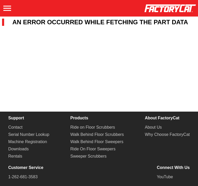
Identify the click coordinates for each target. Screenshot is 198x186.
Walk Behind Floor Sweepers (96, 142)
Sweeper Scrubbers (88, 156)
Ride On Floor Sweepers (93, 149)
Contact (15, 127)
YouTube (165, 177)
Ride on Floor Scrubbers (92, 127)
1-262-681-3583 (23, 177)
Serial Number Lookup (28, 134)
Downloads (18, 149)
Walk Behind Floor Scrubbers (97, 134)
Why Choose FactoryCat (167, 134)
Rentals (15, 156)
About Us (153, 127)
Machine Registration (27, 142)
